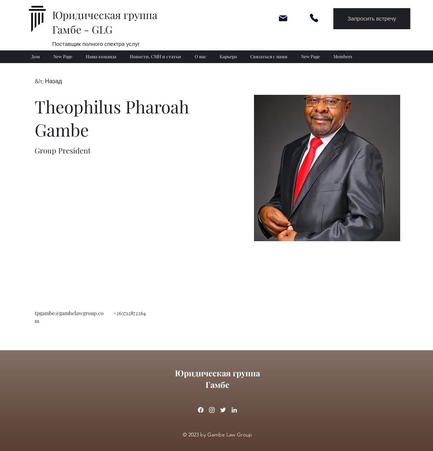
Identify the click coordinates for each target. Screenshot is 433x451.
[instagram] (212, 410)
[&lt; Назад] (49, 81)
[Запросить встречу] (372, 18)
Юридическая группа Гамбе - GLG (104, 22)
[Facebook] (200, 410)
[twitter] (223, 410)
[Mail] (283, 18)
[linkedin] (234, 410)
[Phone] (314, 18)
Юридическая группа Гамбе (217, 378)
